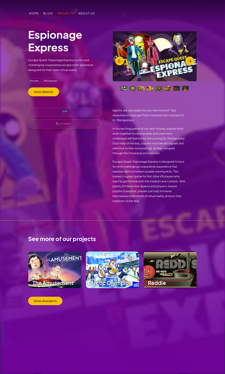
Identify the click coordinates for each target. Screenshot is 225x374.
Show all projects (45, 301)
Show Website (43, 92)
